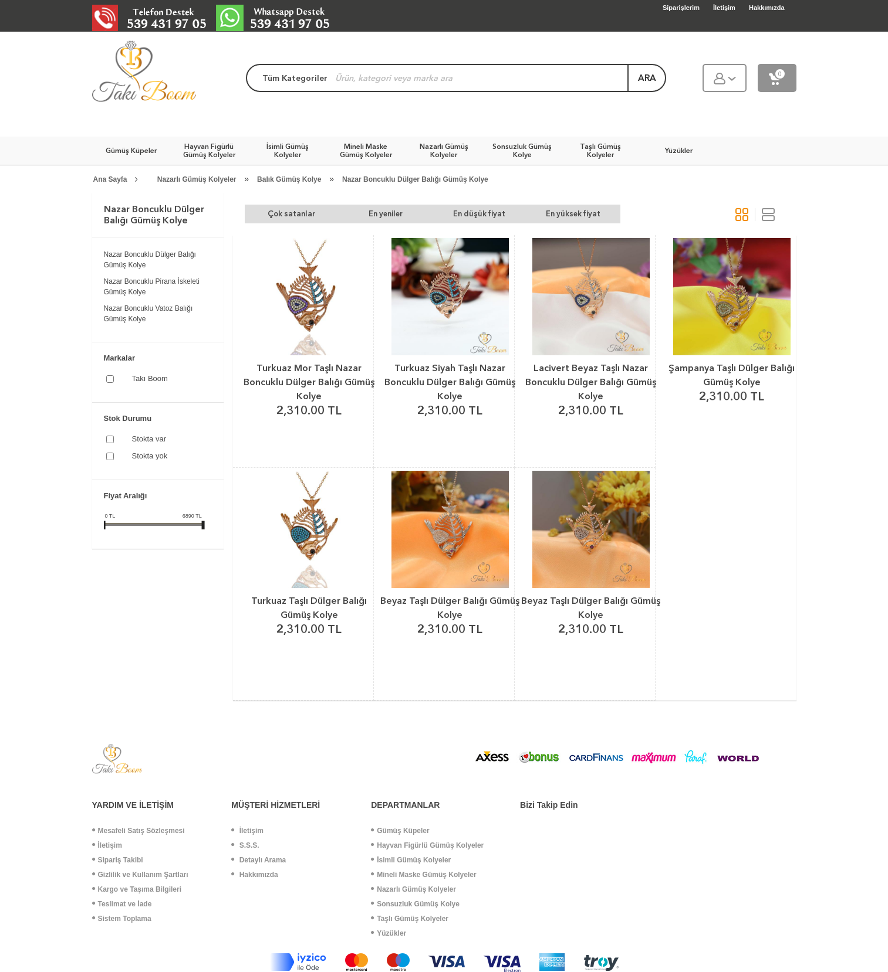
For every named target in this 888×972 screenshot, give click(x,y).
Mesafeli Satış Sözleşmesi (138, 831)
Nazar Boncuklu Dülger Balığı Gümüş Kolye (415, 179)
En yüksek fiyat (573, 213)
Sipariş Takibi (117, 860)
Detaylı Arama (258, 860)
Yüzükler (388, 933)
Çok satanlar (291, 213)
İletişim (107, 845)
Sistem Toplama (121, 919)
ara (647, 78)
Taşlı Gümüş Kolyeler (409, 919)
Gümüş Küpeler (400, 831)
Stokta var (149, 438)
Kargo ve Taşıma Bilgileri (137, 889)
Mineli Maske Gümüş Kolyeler (423, 875)
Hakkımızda (254, 875)
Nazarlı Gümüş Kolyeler (197, 179)
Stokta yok (150, 455)
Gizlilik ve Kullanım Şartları (140, 875)
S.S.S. (245, 845)
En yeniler (386, 213)
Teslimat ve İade (122, 904)
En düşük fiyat (479, 213)
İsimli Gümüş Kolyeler (411, 860)
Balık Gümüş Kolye (289, 179)
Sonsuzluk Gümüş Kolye (415, 904)
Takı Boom (150, 378)
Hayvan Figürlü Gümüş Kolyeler (427, 845)
